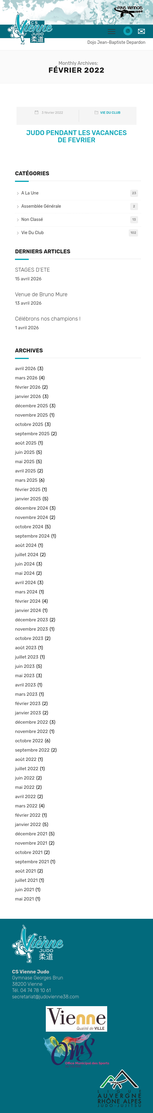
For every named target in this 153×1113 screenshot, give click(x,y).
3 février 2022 (52, 113)
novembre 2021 (31, 843)
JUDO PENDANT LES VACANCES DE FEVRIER (76, 136)
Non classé (32, 219)
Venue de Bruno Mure (41, 294)
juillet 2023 (26, 657)
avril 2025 (25, 471)
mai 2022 (24, 787)
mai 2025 (24, 461)
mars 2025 (26, 480)
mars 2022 (26, 806)
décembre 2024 (31, 508)
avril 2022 (25, 796)
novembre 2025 (31, 415)
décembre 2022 (31, 722)
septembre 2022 (32, 750)
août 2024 (26, 545)
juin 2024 (25, 564)
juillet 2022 (26, 768)
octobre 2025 (29, 424)
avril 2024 (25, 582)
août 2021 (25, 871)
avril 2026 (25, 368)
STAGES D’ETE (32, 270)
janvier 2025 (28, 499)
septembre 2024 (32, 536)
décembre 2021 (31, 834)
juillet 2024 (26, 554)
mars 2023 (26, 694)
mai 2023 (24, 675)
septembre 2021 (32, 861)
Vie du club (110, 113)
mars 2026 (26, 378)
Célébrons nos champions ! (48, 318)
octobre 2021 (28, 852)
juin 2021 (24, 889)
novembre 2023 (31, 629)
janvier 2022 (28, 824)
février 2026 (27, 387)
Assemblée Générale (41, 206)
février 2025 (27, 489)
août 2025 (26, 443)
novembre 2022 (31, 731)
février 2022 (27, 815)
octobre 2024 (29, 526)
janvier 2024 (28, 610)
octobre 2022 (29, 741)
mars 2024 (26, 592)
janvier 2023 (28, 713)
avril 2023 (25, 685)
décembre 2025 (31, 406)
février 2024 (27, 601)
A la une (30, 193)
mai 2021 (24, 899)
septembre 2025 (32, 433)
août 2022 (25, 759)
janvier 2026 (28, 396)
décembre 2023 (31, 620)
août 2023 (26, 647)
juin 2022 (24, 778)
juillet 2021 (26, 880)
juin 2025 (24, 452)
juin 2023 (24, 666)
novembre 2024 (31, 517)
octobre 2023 (29, 638)
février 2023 (27, 703)
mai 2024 (24, 573)
